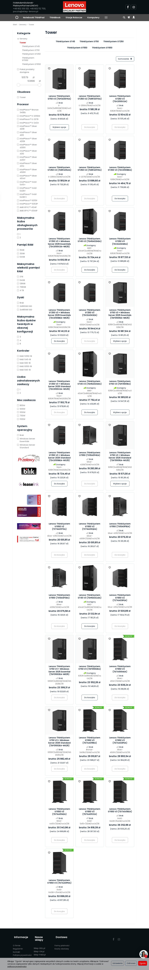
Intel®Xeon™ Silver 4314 (27, 164)
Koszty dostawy (62, 946)
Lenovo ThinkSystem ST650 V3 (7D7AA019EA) (89, 741)
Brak (20, 302)
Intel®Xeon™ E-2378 (27, 119)
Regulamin (18, 946)
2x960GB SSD (24, 306)
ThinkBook (55, 17)
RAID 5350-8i (24, 356)
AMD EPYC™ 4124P (27, 207)
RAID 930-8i (23, 363)
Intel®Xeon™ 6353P (27, 203)
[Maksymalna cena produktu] (31, 81)
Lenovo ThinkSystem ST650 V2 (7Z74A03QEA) (89, 527)
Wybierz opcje (59, 127)
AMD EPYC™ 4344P (27, 210)
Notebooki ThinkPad (33, 17)
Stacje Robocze (74, 17)
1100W (21, 419)
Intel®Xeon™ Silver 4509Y (27, 171)
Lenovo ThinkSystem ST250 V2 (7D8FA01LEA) (59, 169)
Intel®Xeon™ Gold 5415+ (26, 183)
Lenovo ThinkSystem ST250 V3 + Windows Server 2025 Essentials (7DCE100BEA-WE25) (59, 314)
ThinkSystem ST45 (65, 41)
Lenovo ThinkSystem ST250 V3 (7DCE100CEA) (120, 99)
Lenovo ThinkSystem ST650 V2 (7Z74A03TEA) (59, 527)
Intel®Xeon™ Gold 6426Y (26, 189)
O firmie (16, 943)
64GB (21, 256)
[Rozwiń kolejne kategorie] (106, 17)
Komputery (93, 17)
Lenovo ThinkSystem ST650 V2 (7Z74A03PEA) (120, 598)
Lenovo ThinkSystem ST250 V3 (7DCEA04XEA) (89, 313)
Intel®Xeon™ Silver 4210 (27, 133)
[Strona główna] (74, 6)
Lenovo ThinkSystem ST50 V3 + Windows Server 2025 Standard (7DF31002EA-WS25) (59, 742)
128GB (21, 283)
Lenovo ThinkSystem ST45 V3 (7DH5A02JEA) (89, 597)
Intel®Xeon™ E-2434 (28, 122)
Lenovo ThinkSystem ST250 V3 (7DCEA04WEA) (120, 242)
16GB (20, 250)
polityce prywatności (17, 966)
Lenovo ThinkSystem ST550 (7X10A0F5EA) (120, 525)
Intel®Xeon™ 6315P (27, 200)
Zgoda (143, 963)
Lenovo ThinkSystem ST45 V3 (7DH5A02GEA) (90, 383)
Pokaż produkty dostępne (25, 70)
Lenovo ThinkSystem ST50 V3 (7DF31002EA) (89, 668)
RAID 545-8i (24, 359)
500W (21, 408)
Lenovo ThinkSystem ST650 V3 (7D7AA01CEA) (89, 812)
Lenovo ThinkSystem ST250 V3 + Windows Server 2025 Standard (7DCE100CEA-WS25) (59, 385)
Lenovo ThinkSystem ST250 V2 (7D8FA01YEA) (90, 169)
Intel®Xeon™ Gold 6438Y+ (26, 195)
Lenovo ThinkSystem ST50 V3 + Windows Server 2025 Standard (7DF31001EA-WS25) (120, 457)
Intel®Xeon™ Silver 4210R (27, 140)
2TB (20, 276)
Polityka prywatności (22, 952)
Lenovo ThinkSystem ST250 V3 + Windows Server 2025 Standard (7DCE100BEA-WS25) (59, 457)
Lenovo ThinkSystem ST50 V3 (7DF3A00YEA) (59, 98)
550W (21, 412)
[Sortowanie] (124, 59)
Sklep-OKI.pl (39, 946)
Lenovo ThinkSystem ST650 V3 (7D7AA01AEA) (59, 812)
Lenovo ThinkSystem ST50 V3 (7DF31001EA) (120, 383)
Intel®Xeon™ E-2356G (28, 116)
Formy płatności (62, 943)
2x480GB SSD (24, 309)
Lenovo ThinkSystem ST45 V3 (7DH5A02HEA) (90, 240)
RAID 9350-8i (24, 366)
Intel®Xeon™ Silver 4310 (27, 152)
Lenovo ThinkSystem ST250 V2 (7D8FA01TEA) (90, 98)
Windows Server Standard (26, 446)
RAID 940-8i (24, 369)
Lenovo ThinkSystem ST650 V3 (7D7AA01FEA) (59, 882)
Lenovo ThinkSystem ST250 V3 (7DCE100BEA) (120, 169)
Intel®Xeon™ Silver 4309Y (27, 146)
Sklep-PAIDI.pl (40, 949)
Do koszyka (120, 199)
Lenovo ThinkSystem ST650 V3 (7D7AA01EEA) (120, 810)
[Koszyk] (128, 17)
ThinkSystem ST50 (89, 41)
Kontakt (16, 949)
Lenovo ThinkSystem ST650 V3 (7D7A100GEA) (120, 670)
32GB (21, 253)
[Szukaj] (124, 17)
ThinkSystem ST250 (113, 41)
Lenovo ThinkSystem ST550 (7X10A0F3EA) (59, 597)
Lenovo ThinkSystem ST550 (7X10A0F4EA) (89, 454)
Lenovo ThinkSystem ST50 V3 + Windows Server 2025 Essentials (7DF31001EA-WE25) (119, 314)
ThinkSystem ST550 (77, 47)
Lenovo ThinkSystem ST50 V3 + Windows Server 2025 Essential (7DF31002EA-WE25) (59, 671)
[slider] (18, 85)
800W (21, 405)
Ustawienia (118, 963)
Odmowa (131, 963)
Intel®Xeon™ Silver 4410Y (27, 158)
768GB (21, 287)
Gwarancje (18, 956)
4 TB (20, 290)
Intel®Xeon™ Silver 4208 (27, 127)
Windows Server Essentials (26, 440)
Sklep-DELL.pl (39, 943)
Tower (23, 42)
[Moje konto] (133, 17)
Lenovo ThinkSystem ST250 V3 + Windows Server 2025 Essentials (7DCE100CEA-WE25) (59, 243)
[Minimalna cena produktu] (25, 77)
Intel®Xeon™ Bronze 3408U (28, 111)
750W (21, 415)
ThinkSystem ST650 (102, 47)
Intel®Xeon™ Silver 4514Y (27, 177)
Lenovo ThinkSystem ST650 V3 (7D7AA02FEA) (120, 741)
